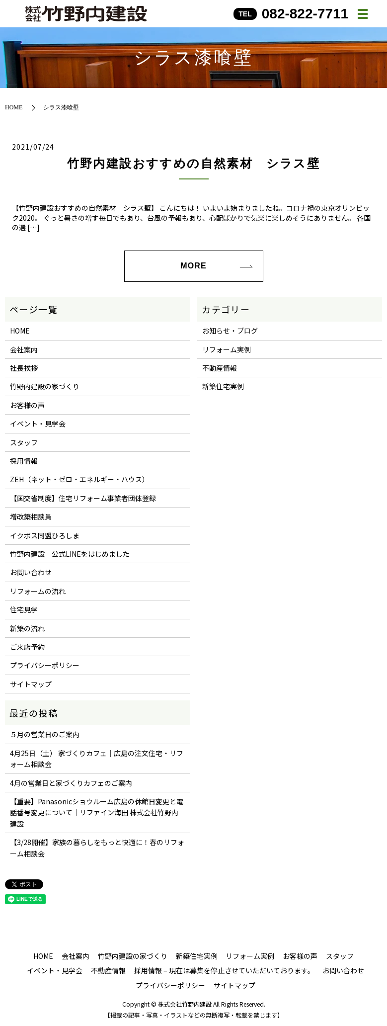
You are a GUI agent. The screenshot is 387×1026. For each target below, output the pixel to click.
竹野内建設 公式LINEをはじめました (70, 554)
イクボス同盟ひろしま (44, 535)
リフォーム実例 (226, 349)
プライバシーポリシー (44, 665)
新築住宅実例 (223, 386)
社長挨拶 (24, 368)
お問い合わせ (31, 572)
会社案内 (24, 349)
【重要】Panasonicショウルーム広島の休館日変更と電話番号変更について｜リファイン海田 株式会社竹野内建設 (96, 812)
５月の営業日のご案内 (44, 734)
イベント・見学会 (38, 423)
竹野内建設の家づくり (44, 386)
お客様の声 (27, 405)
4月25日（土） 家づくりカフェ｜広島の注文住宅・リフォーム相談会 (96, 758)
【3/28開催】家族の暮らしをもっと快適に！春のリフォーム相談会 (97, 847)
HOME (13, 107)
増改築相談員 (31, 516)
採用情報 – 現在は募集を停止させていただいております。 (224, 970)
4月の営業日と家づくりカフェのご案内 (71, 783)
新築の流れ (27, 628)
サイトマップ (31, 684)
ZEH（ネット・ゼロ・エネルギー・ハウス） (79, 479)
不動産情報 (219, 368)
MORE (193, 265)
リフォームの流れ (38, 591)
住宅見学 (24, 609)
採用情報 (24, 461)
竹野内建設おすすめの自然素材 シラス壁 (193, 163)
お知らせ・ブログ (230, 331)
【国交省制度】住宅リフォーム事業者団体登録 (83, 498)
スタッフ (24, 442)
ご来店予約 (27, 647)
